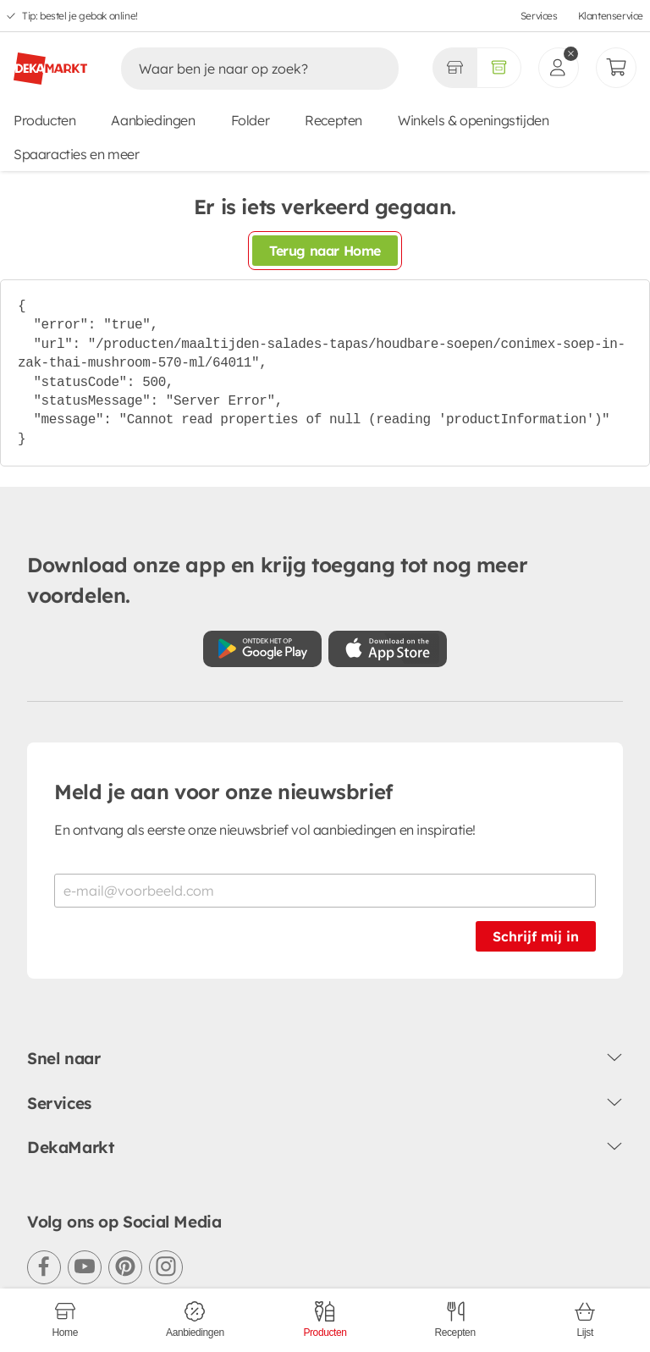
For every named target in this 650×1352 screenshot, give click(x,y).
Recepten (333, 120)
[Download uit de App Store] (387, 649)
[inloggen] (558, 67)
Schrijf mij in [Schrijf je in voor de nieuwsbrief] (536, 936)
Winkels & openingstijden (473, 120)
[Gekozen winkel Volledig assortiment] (454, 67)
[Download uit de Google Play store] (262, 649)
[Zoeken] (242, 68)
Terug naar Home (325, 250)
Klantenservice (610, 15)
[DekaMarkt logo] (50, 62)
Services (539, 15)
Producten (44, 120)
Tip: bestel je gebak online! (80, 15)
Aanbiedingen (153, 120)
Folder (250, 120)
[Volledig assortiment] (498, 67)
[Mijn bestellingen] (616, 67)
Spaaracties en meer (76, 154)
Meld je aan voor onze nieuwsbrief (223, 791)
